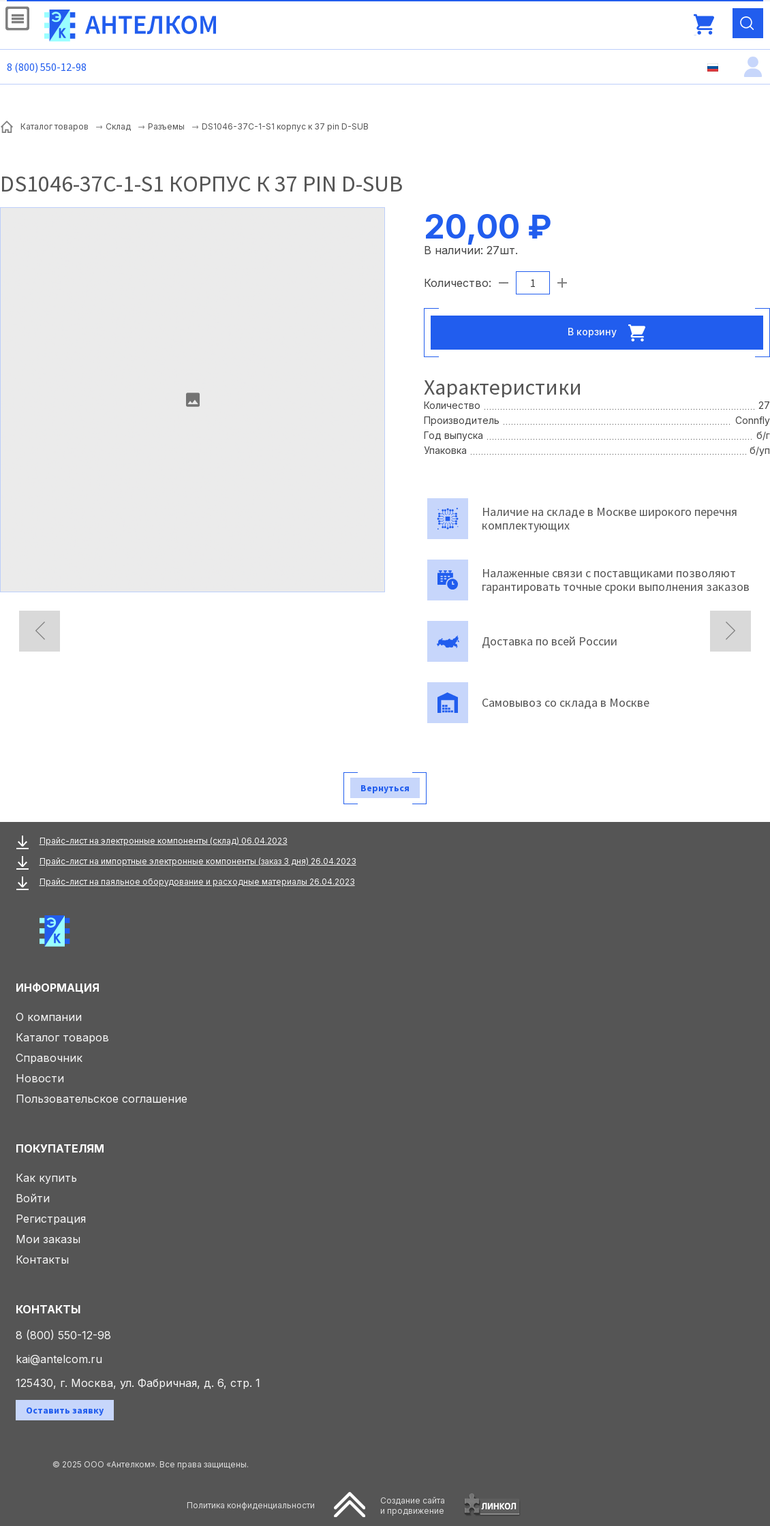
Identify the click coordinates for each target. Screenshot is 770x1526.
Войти (33, 1198)
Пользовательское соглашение (101, 1098)
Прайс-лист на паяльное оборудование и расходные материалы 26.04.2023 (197, 881)
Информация (57, 987)
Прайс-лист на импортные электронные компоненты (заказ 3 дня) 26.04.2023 (198, 861)
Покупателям (60, 1148)
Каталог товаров (62, 1037)
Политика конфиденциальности (251, 1505)
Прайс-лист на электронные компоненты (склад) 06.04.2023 (164, 841)
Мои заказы (48, 1239)
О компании (49, 1017)
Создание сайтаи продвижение (412, 1505)
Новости (40, 1078)
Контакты (42, 1259)
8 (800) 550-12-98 (47, 67)
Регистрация (51, 1218)
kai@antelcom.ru (59, 1359)
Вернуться (385, 788)
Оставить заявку (65, 1410)
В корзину (610, 333)
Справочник (49, 1058)
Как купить (46, 1178)
